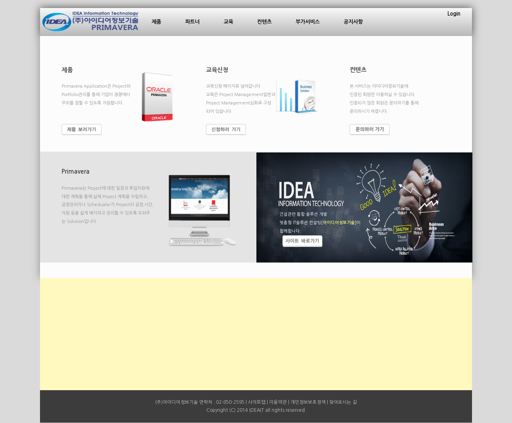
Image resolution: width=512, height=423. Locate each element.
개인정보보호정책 (308, 402)
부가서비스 (308, 21)
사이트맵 (257, 402)
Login (454, 13)
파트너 (192, 21)
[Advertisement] (256, 334)
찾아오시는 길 (343, 402)
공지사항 (353, 21)
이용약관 (278, 402)
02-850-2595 (230, 402)
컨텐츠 (264, 21)
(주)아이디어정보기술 (176, 402)
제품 (156, 21)
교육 (228, 21)
